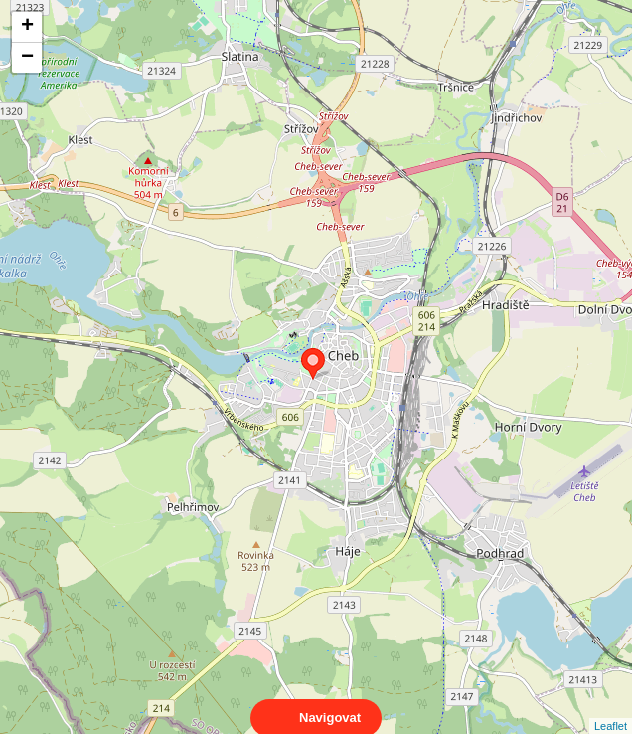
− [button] (27, 58)
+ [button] (27, 27)
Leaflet (610, 708)
